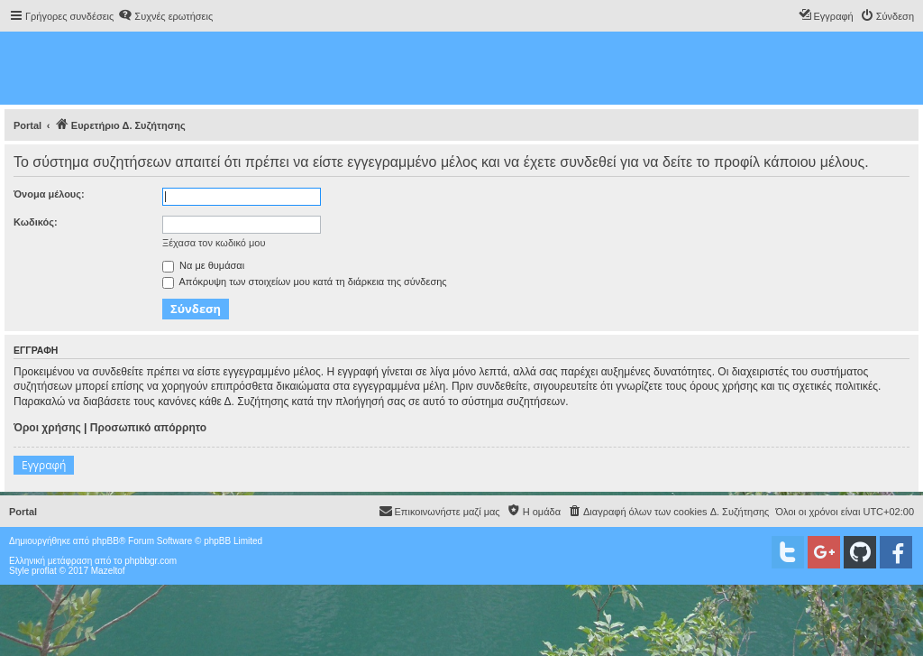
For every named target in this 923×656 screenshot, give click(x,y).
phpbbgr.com (150, 561)
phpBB (105, 541)
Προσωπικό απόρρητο (148, 427)
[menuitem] (165, 16)
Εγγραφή (44, 465)
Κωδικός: (36, 222)
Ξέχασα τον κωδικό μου (214, 242)
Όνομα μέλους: (49, 194)
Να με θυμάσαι (203, 265)
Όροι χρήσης (47, 427)
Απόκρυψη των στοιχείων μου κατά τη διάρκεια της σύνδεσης (304, 281)
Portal (27, 125)
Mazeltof (108, 571)
